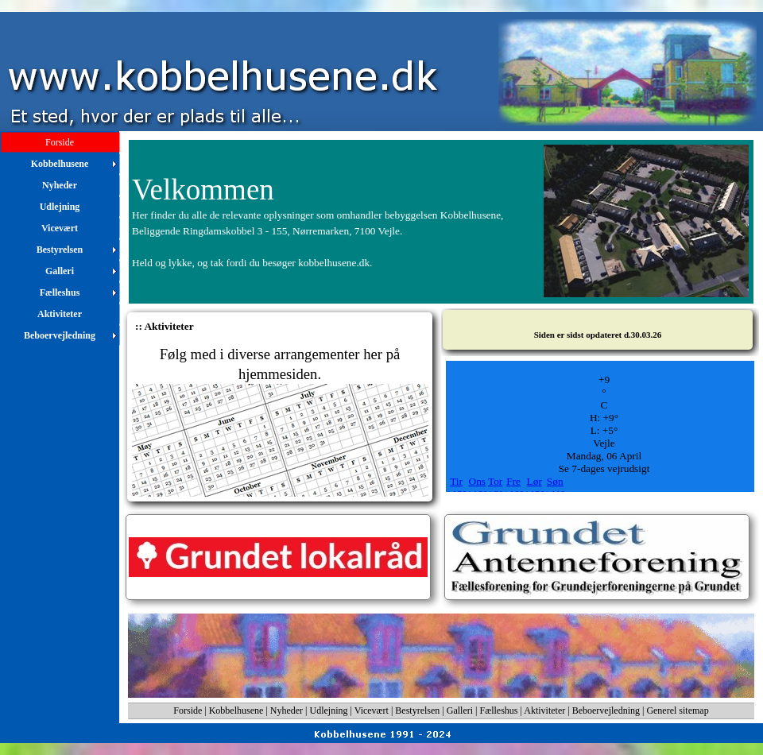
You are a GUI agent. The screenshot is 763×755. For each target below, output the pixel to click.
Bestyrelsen (417, 710)
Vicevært (371, 710)
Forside (187, 710)
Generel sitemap (677, 710)
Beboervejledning (606, 710)
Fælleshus (499, 710)
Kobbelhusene (236, 710)
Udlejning (329, 710)
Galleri (460, 710)
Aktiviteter (544, 710)
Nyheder (286, 710)
